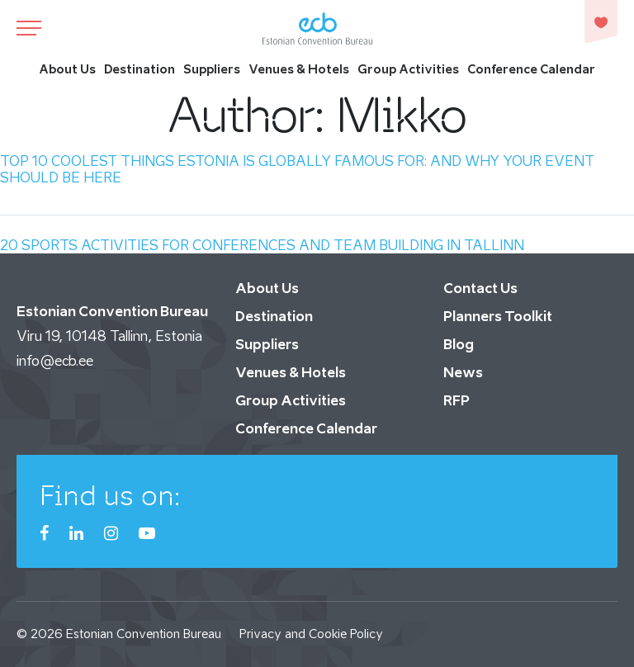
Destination (139, 69)
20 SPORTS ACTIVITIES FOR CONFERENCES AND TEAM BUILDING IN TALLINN (262, 245)
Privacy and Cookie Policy (311, 634)
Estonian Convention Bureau (143, 634)
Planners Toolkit (497, 316)
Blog (458, 344)
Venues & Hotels (298, 69)
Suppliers (211, 69)
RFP (456, 400)
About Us (67, 69)
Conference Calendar (531, 69)
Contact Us (480, 288)
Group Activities (408, 69)
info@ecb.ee (55, 360)
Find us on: (110, 495)
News (463, 372)
